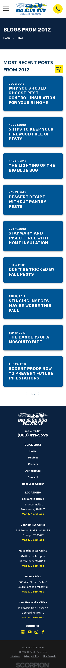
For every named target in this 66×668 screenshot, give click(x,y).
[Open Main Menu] (6, 9)
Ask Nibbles (33, 470)
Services (33, 457)
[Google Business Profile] (23, 632)
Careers (33, 464)
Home (33, 450)
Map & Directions (33, 513)
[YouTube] (30, 632)
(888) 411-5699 (33, 435)
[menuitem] (15, 656)
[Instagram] (36, 632)
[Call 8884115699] (58, 9)
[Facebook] (43, 632)
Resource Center (33, 483)
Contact (33, 477)
